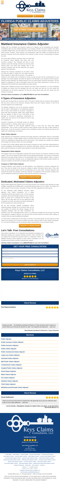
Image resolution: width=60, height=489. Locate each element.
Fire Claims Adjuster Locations (30, 461)
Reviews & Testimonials (19, 465)
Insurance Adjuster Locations (21, 456)
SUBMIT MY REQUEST (30, 264)
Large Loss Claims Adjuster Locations (30, 458)
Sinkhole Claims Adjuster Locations (15, 461)
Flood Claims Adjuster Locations (11, 463)
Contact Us (39, 16)
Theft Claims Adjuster (8, 384)
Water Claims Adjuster (8, 374)
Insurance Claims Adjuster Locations (47, 456)
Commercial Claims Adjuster (47, 454)
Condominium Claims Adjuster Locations (47, 459)
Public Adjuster (6, 339)
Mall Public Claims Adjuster (10, 361)
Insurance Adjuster (24, 454)
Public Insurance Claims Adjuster (12, 342)
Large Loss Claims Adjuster (10, 355)
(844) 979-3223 (28, 94)
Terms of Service (35, 465)
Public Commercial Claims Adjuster (13, 352)
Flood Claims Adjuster (8, 371)
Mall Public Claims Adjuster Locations (29, 459)
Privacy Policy (28, 465)
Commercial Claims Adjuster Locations (13, 458)
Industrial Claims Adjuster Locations (46, 458)
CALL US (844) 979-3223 (25, 16)
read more (52, 327)
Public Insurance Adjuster (9, 345)
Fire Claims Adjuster (8, 378)
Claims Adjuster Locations (33, 456)
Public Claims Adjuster (8, 348)
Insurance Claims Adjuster (35, 454)
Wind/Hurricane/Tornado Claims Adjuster (15, 387)
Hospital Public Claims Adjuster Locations (12, 459)
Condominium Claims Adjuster (11, 365)
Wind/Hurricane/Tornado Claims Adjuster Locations (43, 463)
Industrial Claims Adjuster (10, 358)
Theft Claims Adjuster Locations (25, 463)
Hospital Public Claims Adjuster (11, 368)
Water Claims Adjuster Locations (44, 461)
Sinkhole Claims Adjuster (9, 381)
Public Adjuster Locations (8, 456)
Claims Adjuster (16, 454)
